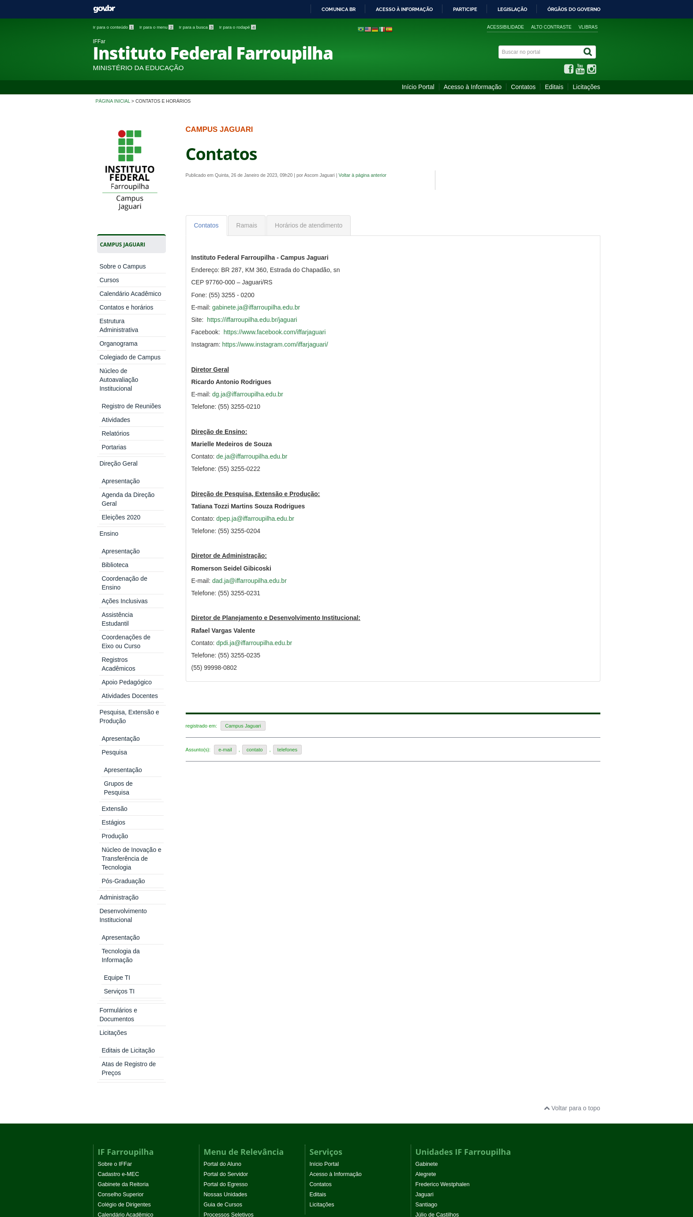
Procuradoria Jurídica (124, 959)
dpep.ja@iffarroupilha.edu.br (255, 518)
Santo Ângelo (432, 919)
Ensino (108, 415)
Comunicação (115, 899)
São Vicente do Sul (439, 939)
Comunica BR (339, 9)
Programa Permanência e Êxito (136, 1020)
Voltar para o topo (572, 771)
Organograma (118, 343)
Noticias (320, 995)
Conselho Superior (121, 858)
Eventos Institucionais (125, 990)
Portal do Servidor (226, 838)
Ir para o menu (157, 27)
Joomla (211, 1133)
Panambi (427, 888)
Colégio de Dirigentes (124, 868)
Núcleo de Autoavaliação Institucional (118, 379)
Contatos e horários (126, 307)
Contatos (523, 86)
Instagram (216, 1015)
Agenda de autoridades (126, 929)
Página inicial (113, 101)
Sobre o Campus (122, 266)
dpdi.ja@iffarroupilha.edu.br (254, 642)
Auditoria (109, 939)
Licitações (586, 86)
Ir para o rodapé (237, 27)
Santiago (427, 868)
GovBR (104, 9)
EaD (315, 1015)
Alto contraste (551, 27)
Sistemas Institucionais (232, 899)
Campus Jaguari (243, 725)
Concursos (217, 888)
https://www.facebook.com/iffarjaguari (275, 332)
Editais (554, 86)
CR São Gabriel (435, 949)
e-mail (225, 749)
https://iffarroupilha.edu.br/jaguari (252, 319)
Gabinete (427, 828)
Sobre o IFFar (115, 828)
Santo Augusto (434, 909)
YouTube (215, 1005)
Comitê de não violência (127, 980)
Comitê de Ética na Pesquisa (133, 919)
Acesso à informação (404, 9)
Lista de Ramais (118, 888)
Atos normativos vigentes (129, 1000)
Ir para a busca (197, 27)
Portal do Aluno (222, 828)
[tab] (206, 225)
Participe (465, 9)
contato (255, 749)
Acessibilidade (505, 27)
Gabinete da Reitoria (123, 848)
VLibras (588, 27)
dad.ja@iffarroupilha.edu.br (249, 580)
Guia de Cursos (223, 868)
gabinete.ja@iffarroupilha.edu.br (256, 307)
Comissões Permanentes (129, 970)
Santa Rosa (430, 899)
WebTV (107, 1010)
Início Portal (418, 86)
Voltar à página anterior (362, 175)
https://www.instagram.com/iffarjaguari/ (275, 344)
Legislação (512, 9)
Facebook (216, 995)
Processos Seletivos (229, 878)
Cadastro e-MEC (118, 838)
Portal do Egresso (226, 848)
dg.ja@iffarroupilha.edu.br (247, 394)
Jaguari (425, 858)
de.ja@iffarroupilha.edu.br (251, 456)
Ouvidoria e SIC (117, 949)
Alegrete (426, 838)
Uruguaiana (430, 959)
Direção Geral (118, 402)
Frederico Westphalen (443, 848)
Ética (104, 909)
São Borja (428, 929)
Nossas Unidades (225, 858)
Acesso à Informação (473, 86)
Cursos (109, 280)
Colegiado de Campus (130, 357)
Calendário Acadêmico (130, 293)
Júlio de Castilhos (437, 878)
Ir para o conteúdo (114, 27)
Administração (119, 451)
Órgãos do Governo (573, 9)
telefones (287, 749)
